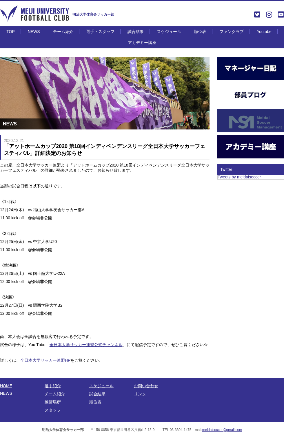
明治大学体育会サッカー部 (93, 14)
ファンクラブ (231, 31)
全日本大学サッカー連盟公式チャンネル (86, 344)
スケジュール (169, 31)
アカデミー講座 (142, 42)
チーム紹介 (63, 31)
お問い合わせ (146, 385)
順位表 (200, 31)
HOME (6, 385)
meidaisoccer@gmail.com (222, 430)
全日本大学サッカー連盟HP (45, 360)
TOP (10, 31)
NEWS (34, 31)
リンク (140, 394)
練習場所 (53, 402)
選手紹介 (53, 385)
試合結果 (136, 31)
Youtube (264, 31)
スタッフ (53, 410)
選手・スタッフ (100, 31)
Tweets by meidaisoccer (239, 177)
